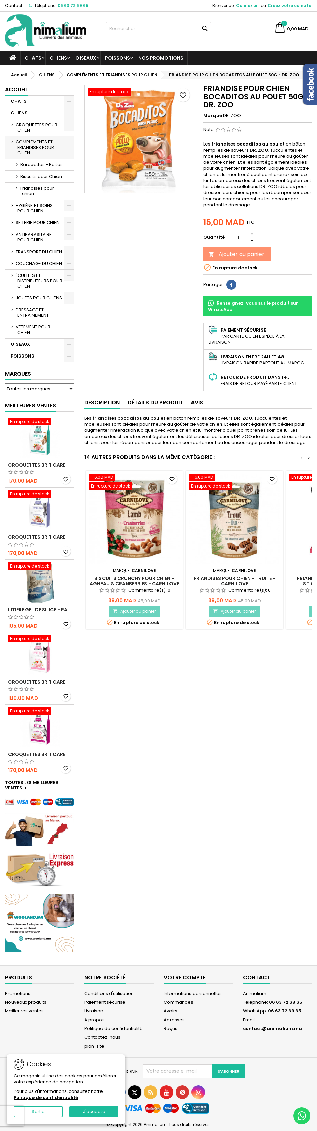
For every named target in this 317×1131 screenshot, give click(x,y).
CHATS (33, 58)
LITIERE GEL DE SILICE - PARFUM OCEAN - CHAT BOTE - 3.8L (39, 609)
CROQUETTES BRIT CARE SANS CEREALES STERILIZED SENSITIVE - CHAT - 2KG (39, 682)
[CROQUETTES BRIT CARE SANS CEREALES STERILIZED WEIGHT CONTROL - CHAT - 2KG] (39, 494)
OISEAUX (85, 58)
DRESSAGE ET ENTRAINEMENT (32, 312)
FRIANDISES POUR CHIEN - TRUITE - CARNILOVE (234, 581)
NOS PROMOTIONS (160, 58)
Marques (18, 374)
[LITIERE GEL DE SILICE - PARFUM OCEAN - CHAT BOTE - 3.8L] (39, 566)
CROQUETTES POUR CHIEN (37, 127)
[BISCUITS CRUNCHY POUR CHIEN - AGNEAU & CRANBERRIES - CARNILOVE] (134, 482)
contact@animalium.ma (272, 1028)
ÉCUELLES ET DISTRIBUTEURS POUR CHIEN (39, 280)
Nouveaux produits (25, 1002)
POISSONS (117, 58)
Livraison (93, 1011)
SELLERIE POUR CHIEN (38, 222)
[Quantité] (238, 237)
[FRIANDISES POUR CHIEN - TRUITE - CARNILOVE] (234, 482)
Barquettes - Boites (41, 164)
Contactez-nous (102, 1037)
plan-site (94, 1046)
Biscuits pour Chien (41, 176)
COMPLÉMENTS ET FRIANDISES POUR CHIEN (35, 147)
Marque (212, 116)
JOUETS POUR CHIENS (39, 298)
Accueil (16, 90)
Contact (13, 5)
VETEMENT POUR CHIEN (33, 330)
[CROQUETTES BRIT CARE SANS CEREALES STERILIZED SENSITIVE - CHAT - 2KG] (39, 639)
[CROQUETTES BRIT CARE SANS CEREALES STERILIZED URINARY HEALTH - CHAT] (39, 422)
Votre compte (185, 977)
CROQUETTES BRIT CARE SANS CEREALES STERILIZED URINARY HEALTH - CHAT (39, 465)
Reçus (170, 1028)
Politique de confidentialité (113, 1028)
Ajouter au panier (236, 254)
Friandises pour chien (37, 191)
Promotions (17, 993)
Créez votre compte (289, 5)
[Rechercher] (158, 28)
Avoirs (170, 1011)
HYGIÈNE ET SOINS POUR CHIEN (34, 208)
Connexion (247, 5)
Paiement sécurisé (105, 1002)
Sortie (38, 1111)
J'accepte (94, 1111)
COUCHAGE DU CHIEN (39, 263)
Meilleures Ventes (30, 406)
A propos (94, 1020)
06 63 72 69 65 (73, 5)
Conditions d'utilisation (109, 993)
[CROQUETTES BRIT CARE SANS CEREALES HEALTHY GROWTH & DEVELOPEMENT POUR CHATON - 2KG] (39, 711)
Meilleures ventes (24, 1011)
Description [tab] (102, 402)
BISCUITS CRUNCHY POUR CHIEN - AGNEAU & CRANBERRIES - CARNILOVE (134, 581)
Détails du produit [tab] (155, 402)
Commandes (178, 1002)
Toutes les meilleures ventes (32, 785)
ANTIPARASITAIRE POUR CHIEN (34, 237)
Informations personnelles (193, 993)
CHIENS (58, 58)
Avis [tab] (197, 402)
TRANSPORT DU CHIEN (39, 251)
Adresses (174, 1020)
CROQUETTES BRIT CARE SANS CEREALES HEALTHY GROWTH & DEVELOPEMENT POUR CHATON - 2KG (39, 754)
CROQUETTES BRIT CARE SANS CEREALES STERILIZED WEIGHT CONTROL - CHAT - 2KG (39, 537)
